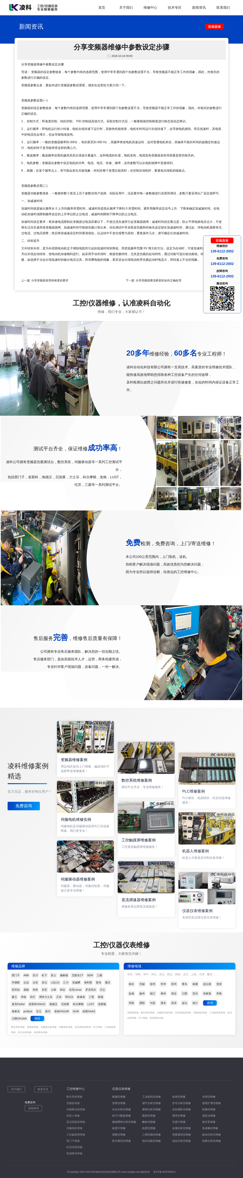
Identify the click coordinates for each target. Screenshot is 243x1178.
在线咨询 (33, 1108)
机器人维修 (73, 1115)
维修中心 (150, 7)
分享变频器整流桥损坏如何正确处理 (158, 280)
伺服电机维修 (74, 1128)
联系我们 (223, 7)
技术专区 (174, 7)
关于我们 (126, 7)
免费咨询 (23, 805)
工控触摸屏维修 (75, 1134)
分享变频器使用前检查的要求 (49, 280)
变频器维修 (73, 1103)
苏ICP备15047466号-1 (164, 1172)
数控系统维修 (74, 1096)
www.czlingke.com (131, 1172)
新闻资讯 (199, 7)
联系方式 (43, 1089)
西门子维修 (73, 1140)
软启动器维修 (74, 1147)
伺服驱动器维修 (75, 1109)
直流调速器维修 (75, 1121)
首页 (101, 7)
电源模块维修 (74, 1153)
